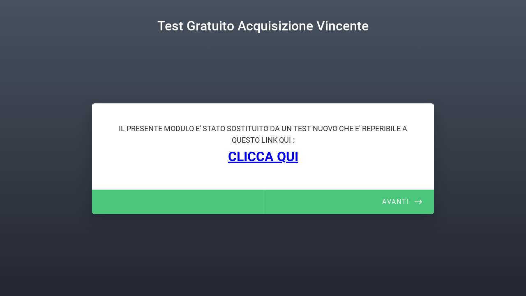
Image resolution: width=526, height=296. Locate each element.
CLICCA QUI (263, 156)
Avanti (395, 202)
